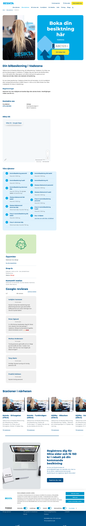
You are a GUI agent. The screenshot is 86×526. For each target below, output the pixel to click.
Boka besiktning (77, 3)
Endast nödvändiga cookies (75, 516)
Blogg (68, 7)
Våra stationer (25, 7)
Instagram (67, 504)
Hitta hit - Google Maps (14, 123)
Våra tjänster (16, 7)
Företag (63, 7)
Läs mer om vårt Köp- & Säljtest (44, 218)
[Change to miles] (40, 160)
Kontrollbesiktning (8, 504)
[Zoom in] (47, 151)
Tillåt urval (75, 512)
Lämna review (32, 291)
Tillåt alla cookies (75, 508)
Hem (4, 10)
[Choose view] (47, 158)
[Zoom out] (47, 154)
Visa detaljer (72, 523)
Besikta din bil (27, 504)
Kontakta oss (47, 504)
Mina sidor (66, 3)
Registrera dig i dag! (55, 480)
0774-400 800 (7, 106)
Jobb (58, 7)
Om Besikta (51, 7)
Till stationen (6, 430)
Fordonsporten (56, 3)
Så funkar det (35, 7)
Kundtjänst (43, 7)
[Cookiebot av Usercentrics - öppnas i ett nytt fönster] (8, 523)
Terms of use (38, 161)
